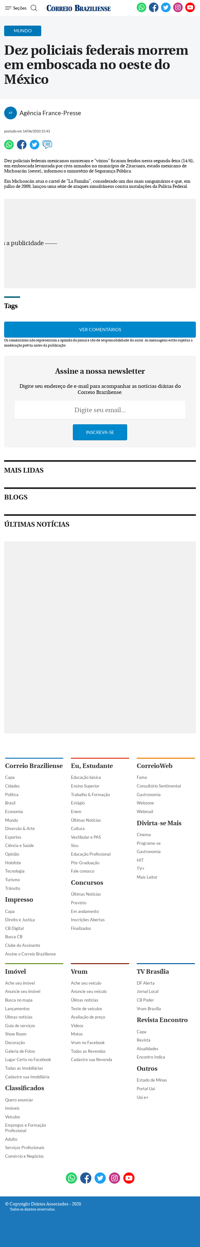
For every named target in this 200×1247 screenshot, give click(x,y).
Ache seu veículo (86, 983)
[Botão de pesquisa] (33, 8)
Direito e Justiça (20, 919)
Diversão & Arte (20, 828)
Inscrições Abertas (88, 919)
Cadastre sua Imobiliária (27, 1076)
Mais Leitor (147, 877)
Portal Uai (146, 1088)
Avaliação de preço (88, 1016)
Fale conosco (82, 871)
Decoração (15, 1042)
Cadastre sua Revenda (91, 1059)
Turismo (12, 879)
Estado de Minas (152, 1080)
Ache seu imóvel (20, 983)
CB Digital (14, 928)
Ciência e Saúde (19, 845)
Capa (10, 777)
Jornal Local (147, 991)
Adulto (11, 1139)
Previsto (78, 902)
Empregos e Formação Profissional (25, 1128)
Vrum (79, 971)
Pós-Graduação (85, 862)
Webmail (145, 811)
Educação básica (86, 777)
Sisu (74, 845)
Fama (142, 777)
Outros (147, 1068)
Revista (143, 1040)
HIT (140, 860)
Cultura (78, 828)
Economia (14, 811)
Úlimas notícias (19, 1016)
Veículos (12, 1116)
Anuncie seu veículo (89, 991)
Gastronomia (149, 794)
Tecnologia (15, 871)
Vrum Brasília (149, 1008)
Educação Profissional (91, 854)
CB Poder (145, 1000)
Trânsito (12, 888)
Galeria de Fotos (20, 1051)
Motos (77, 1033)
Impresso (19, 899)
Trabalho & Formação (90, 794)
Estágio (78, 802)
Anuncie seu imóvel (22, 991)
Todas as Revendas (88, 1051)
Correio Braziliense (34, 766)
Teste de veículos (86, 1008)
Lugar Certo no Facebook (28, 1059)
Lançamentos (17, 1008)
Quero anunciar (19, 1099)
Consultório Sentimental (159, 785)
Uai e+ (143, 1097)
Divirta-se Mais (159, 823)
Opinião (12, 854)
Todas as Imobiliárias (24, 1068)
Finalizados (81, 928)
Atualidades (147, 1048)
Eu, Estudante (92, 766)
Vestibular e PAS (86, 837)
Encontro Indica (151, 1056)
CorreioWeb (155, 766)
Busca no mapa (19, 1000)
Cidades (12, 785)
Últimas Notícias (86, 820)
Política (12, 794)
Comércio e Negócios (24, 1156)
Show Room (16, 1033)
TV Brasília (153, 971)
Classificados (24, 1088)
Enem (76, 811)
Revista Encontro (162, 1020)
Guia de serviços (20, 1025)
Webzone (145, 802)
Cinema (144, 834)
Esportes (13, 837)
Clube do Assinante (22, 945)
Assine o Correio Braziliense (30, 953)
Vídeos (77, 1025)
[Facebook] (153, 10)
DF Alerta (146, 983)
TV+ (141, 868)
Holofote (13, 862)
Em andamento (85, 911)
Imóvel (15, 971)
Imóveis (12, 1108)
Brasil (10, 802)
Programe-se (149, 843)
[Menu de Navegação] (16, 8)
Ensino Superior (85, 785)
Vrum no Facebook (88, 1042)
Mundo (11, 820)
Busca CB (13, 936)
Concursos (87, 882)
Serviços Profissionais (24, 1147)
